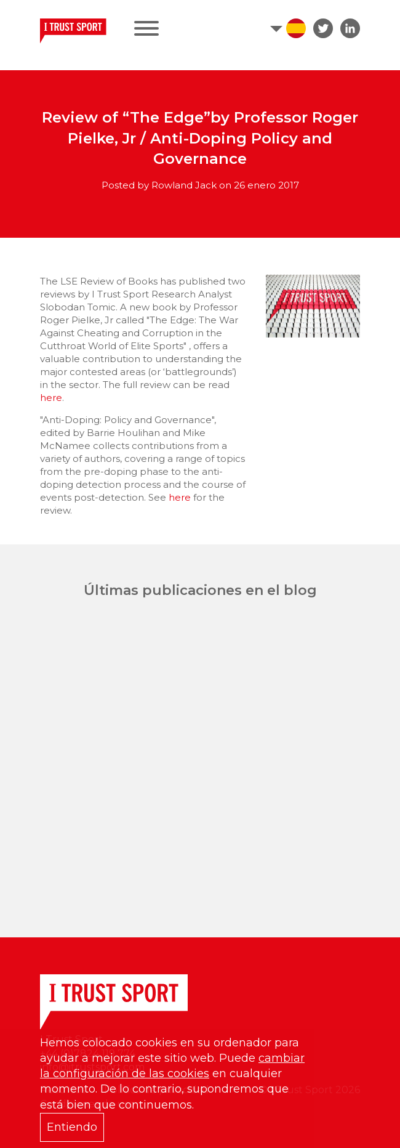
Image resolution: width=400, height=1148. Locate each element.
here (51, 397)
